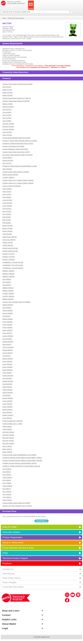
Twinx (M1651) (7, 333)
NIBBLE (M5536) (8, 291)
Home (4, 18)
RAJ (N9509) (7, 480)
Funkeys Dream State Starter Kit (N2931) (16, 172)
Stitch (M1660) (7, 169)
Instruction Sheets (11, 532)
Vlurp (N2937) (7, 112)
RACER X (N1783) (9, 257)
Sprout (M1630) (8, 392)
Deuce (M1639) (8, 367)
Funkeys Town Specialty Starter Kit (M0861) (17, 302)
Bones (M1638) (8, 370)
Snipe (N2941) (7, 189)
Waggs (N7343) (8, 95)
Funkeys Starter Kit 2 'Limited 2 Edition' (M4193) (18, 180)
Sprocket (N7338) (8, 124)
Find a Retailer (9, 582)
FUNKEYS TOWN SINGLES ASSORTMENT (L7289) (20, 166)
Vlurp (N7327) (7, 163)
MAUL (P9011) (7, 449)
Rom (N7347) (7, 87)
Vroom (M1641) (8, 361)
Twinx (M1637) (7, 373)
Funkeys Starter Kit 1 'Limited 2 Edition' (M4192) (18, 183)
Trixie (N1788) (7, 234)
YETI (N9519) (7, 494)
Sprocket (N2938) (8, 129)
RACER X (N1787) (9, 254)
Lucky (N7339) (7, 200)
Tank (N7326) (7, 118)
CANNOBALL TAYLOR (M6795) (13, 268)
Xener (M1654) (7, 324)
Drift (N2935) (7, 223)
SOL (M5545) (7, 279)
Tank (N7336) (7, 115)
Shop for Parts (9, 527)
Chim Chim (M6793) (9, 240)
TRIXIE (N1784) (8, 242)
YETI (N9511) (7, 469)
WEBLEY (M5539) (8, 274)
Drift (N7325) (7, 220)
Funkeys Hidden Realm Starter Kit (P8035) (16, 503)
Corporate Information (13, 587)
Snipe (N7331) (7, 135)
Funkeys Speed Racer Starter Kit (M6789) (16, 101)
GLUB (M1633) (7, 384)
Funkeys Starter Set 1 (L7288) (12, 424)
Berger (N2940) (8, 231)
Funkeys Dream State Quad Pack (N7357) (16, 152)
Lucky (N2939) (7, 206)
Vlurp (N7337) (7, 109)
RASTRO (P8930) (8, 435)
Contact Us (7, 569)
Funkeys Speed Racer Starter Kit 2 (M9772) (17, 98)
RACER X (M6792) (9, 259)
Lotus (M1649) (7, 339)
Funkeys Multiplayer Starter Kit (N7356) (15, 149)
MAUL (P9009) (7, 452)
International (8, 573)
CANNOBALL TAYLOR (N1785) (13, 265)
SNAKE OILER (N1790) (10, 248)
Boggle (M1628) (8, 398)
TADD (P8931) (7, 426)
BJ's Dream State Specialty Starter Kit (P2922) (18, 155)
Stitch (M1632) (7, 387)
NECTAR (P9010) (8, 441)
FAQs (5, 553)
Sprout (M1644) (8, 353)
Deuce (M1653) (8, 327)
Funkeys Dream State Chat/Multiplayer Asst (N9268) (19, 455)
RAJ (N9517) (7, 489)
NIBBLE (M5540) (8, 299)
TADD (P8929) (7, 429)
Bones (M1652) (8, 330)
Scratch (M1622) (8, 415)
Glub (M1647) (7, 344)
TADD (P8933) (7, 157)
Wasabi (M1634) (8, 381)
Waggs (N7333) (8, 104)
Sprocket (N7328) (8, 126)
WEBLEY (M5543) (8, 271)
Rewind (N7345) (8, 160)
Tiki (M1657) (7, 316)
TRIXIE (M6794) (8, 245)
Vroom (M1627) (8, 401)
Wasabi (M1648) (8, 341)
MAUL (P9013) (7, 446)
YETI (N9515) (7, 497)
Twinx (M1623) (7, 412)
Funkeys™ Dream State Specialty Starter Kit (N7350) (20, 141)
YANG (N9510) (7, 477)
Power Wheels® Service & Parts (18, 548)
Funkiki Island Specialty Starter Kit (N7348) (16, 138)
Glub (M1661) (7, 307)
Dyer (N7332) (7, 211)
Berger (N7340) (8, 225)
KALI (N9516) (7, 491)
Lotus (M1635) (7, 378)
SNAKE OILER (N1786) (10, 251)
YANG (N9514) (7, 500)
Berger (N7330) (8, 228)
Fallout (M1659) (8, 310)
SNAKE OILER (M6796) (10, 174)
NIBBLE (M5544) (8, 288)
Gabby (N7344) (8, 92)
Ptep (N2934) (7, 197)
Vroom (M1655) (8, 322)
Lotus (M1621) (7, 418)
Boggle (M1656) (8, 319)
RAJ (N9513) (7, 472)
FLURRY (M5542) (8, 293)
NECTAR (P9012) (8, 438)
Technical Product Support (15, 558)
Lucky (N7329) (7, 203)
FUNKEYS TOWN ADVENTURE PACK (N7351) (18, 143)
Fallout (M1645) (8, 350)
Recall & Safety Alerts (12, 542)
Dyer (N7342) (7, 208)
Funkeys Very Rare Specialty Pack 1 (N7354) (17, 506)
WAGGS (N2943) (8, 107)
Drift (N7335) (7, 217)
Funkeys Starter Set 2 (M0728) (12, 421)
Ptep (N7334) (7, 191)
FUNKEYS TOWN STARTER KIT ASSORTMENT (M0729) (21, 466)
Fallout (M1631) (8, 390)
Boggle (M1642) (8, 358)
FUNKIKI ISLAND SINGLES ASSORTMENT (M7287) (20, 463)
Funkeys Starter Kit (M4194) (12, 186)
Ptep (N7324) (7, 194)
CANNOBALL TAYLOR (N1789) (13, 262)
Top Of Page (40, 521)
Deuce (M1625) (8, 407)
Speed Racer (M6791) (10, 237)
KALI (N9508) (7, 483)
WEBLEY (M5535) (8, 276)
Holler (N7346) (7, 90)
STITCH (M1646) (8, 347)
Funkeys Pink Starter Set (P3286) (13, 146)
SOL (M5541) (7, 282)
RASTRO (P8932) (8, 432)
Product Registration (12, 537)
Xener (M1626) (7, 404)
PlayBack (6, 563)
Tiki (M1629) (7, 395)
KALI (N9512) (7, 474)
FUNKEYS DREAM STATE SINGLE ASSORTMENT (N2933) (22, 458)
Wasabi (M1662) (8, 305)
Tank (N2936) (7, 121)
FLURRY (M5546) (8, 177)
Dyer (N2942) (7, 214)
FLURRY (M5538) (8, 296)
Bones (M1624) (8, 409)
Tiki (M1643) (7, 356)
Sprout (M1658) (8, 313)
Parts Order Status (11, 578)
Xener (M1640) (7, 364)
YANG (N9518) (7, 486)
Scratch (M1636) (8, 375)
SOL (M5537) (7, 285)
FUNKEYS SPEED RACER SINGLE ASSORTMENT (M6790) (22, 460)
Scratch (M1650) (8, 336)
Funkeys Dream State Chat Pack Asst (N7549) (18, 84)
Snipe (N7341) (7, 132)
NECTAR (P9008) (8, 443)
